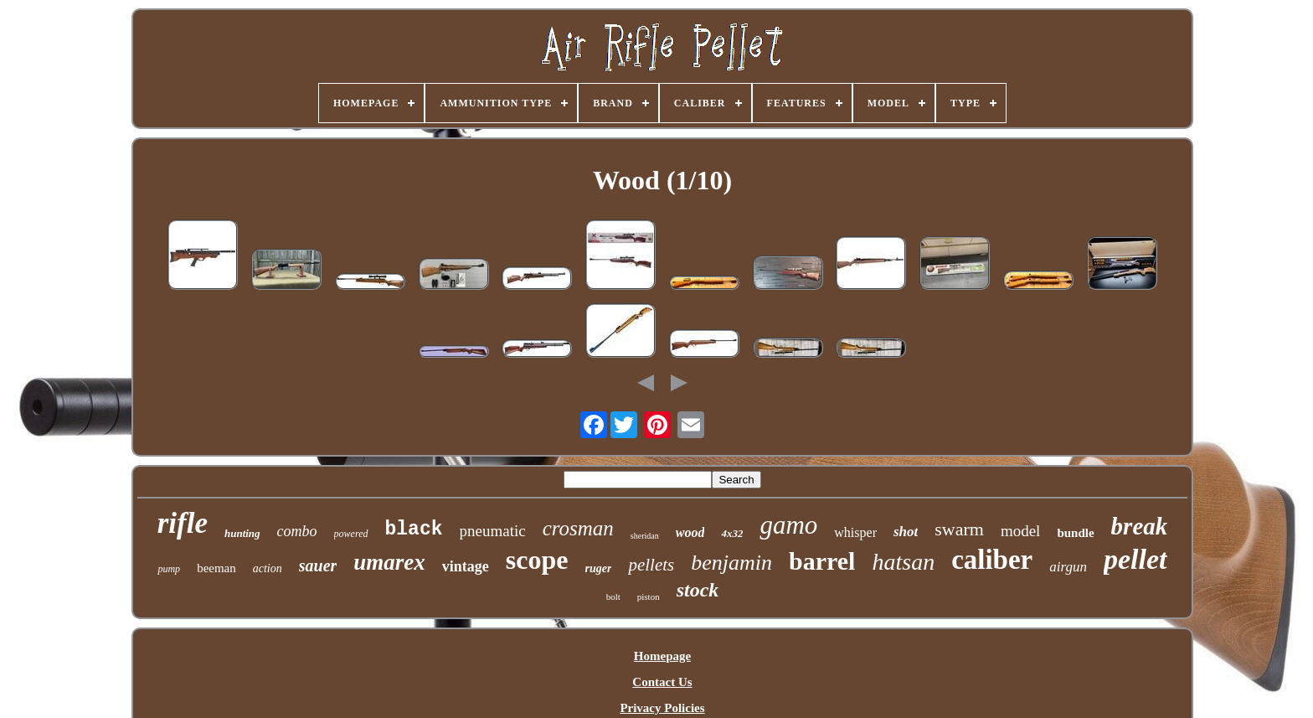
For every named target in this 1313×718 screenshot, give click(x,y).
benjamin (731, 562)
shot (905, 532)
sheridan (645, 535)
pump (168, 569)
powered (351, 534)
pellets (651, 565)
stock (698, 590)
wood (690, 532)
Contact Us (662, 682)
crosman (578, 528)
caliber (991, 560)
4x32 (732, 533)
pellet (1135, 559)
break (1139, 526)
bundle (1075, 533)
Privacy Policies (662, 708)
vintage (465, 566)
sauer (318, 565)
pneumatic (493, 531)
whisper (855, 532)
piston (648, 596)
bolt (613, 596)
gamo (788, 525)
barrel (822, 561)
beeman (216, 568)
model (1021, 531)
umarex (389, 562)
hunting (242, 533)
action (267, 568)
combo (297, 531)
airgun (1068, 567)
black (414, 529)
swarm (959, 529)
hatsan (903, 562)
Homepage (662, 656)
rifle (182, 523)
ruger (598, 568)
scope (537, 560)
